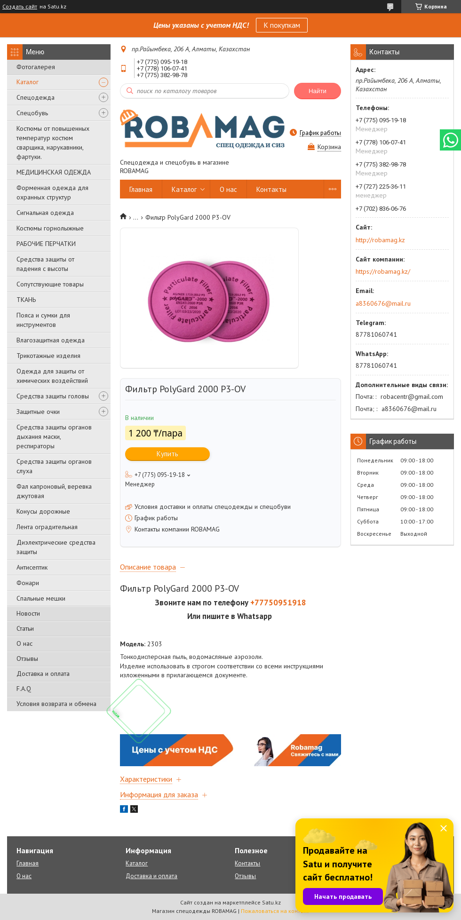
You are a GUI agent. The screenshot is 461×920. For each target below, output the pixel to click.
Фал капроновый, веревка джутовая (54, 491)
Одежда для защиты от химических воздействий (52, 376)
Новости (28, 613)
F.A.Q (23, 688)
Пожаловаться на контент (275, 910)
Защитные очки (38, 411)
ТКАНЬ (26, 299)
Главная (140, 189)
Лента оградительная (47, 527)
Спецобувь (32, 113)
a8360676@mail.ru (383, 303)
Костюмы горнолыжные (50, 228)
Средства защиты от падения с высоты (45, 264)
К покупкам (281, 25)
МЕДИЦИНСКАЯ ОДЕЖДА (53, 172)
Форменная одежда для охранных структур (52, 192)
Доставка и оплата (43, 673)
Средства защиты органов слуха (54, 466)
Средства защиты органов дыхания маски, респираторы (54, 436)
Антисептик (32, 567)
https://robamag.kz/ (383, 271)
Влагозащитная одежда (50, 340)
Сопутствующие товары (50, 284)
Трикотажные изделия (48, 355)
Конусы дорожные (43, 511)
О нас (24, 643)
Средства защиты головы (52, 396)
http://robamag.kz (380, 240)
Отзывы (27, 658)
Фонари (27, 583)
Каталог (27, 82)
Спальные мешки (40, 598)
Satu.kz (271, 902)
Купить (167, 453)
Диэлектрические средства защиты (55, 547)
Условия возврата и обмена (56, 703)
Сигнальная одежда (45, 212)
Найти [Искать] (317, 91)
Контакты (271, 189)
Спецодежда (35, 97)
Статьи (25, 628)
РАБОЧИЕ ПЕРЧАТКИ (46, 243)
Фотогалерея (35, 67)
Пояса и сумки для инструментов (43, 320)
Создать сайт (19, 6)
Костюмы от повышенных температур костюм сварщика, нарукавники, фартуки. (52, 142)
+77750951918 (278, 602)
